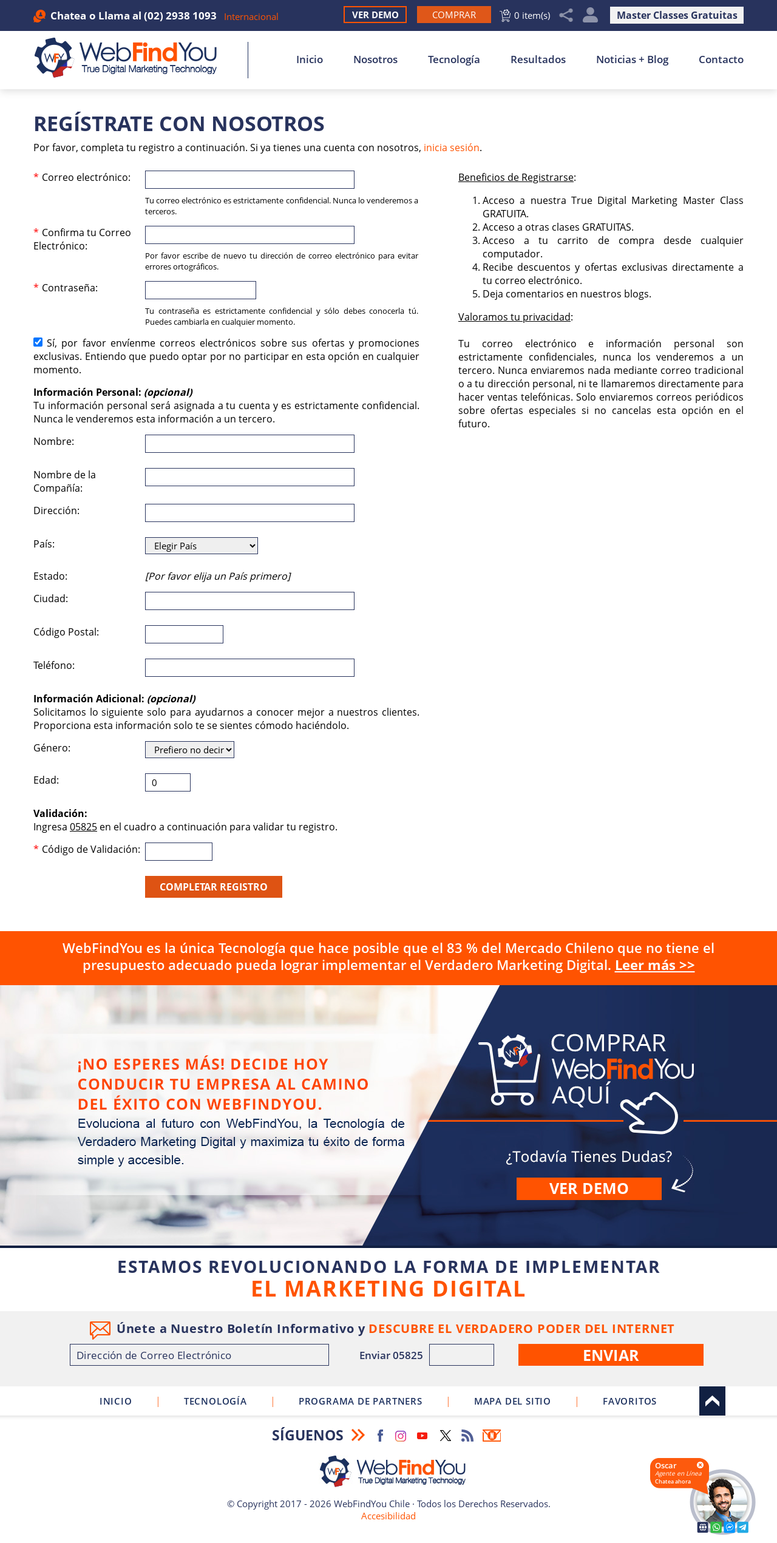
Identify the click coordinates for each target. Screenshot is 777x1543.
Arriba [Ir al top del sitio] (712, 1401)
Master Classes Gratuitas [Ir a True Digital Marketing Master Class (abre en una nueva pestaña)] (677, 15)
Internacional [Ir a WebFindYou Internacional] (251, 16)
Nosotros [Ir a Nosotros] (375, 59)
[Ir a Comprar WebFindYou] (454, 14)
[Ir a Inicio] (132, 57)
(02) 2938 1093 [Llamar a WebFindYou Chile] (180, 15)
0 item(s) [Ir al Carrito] (532, 15)
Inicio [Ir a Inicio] (309, 59)
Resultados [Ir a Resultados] (538, 59)
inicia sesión (452, 147)
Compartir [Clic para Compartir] (566, 15)
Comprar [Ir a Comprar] (388, 1115)
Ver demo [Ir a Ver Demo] (589, 1188)
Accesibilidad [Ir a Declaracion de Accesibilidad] (388, 1516)
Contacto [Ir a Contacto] (721, 59)
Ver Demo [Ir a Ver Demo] (375, 14)
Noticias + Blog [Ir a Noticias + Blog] (632, 59)
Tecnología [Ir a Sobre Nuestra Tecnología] (454, 59)
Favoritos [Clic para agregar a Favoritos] (630, 1401)
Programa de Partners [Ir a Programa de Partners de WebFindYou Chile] (360, 1401)
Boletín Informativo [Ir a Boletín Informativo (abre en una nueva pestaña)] (492, 1435)
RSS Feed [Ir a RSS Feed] (467, 1435)
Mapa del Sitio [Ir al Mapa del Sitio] (512, 1401)
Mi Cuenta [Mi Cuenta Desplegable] (590, 15)
